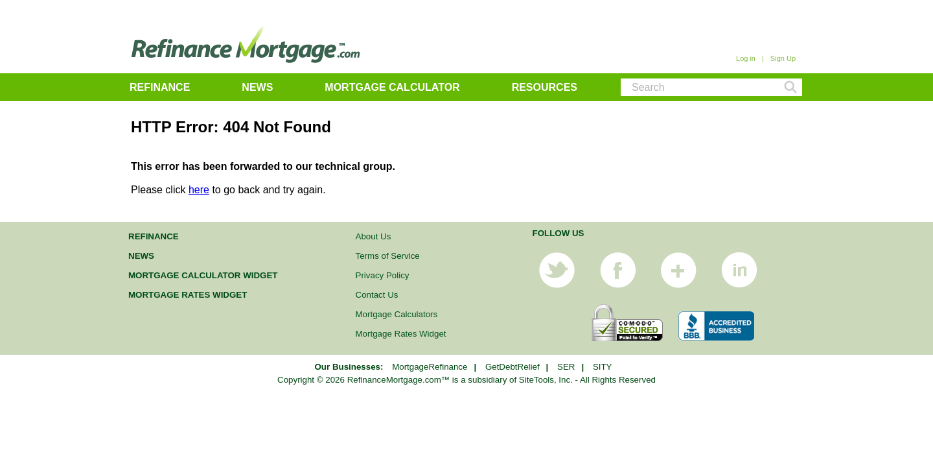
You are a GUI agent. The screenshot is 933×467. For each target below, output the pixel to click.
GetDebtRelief (512, 367)
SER (566, 367)
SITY (602, 367)
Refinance (160, 87)
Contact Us (377, 295)
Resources (544, 87)
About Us (373, 236)
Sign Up (783, 58)
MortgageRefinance (429, 367)
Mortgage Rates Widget (187, 295)
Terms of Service (388, 256)
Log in (745, 58)
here (199, 189)
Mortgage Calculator (392, 87)
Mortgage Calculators (397, 314)
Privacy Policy (382, 275)
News (257, 87)
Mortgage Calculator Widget (203, 275)
